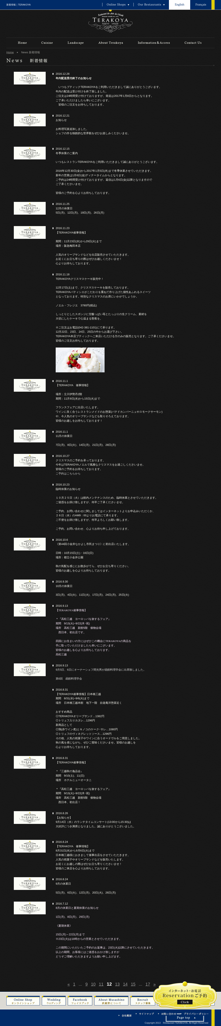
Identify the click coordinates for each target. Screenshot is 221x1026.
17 (148, 984)
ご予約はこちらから (68, 473)
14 (125, 984)
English (179, 4)
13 (117, 984)
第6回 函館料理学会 (69, 678)
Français (201, 4)
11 (101, 984)
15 (133, 984)
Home (10, 52)
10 (93, 984)
